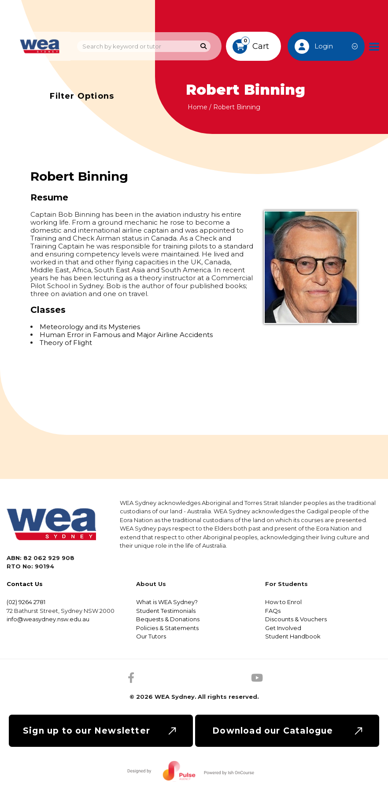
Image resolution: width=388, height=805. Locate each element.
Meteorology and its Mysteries (90, 327)
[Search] (203, 46)
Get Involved (283, 627)
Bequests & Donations (168, 619)
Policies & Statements (167, 627)
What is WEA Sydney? (167, 601)
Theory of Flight (66, 342)
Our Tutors (151, 636)
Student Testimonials (166, 610)
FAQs (273, 610)
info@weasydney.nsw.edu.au (48, 619)
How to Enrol (283, 601)
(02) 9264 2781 (26, 601)
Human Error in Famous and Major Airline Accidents (126, 334)
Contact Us (25, 583)
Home (197, 107)
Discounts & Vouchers (296, 619)
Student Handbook (293, 636)
